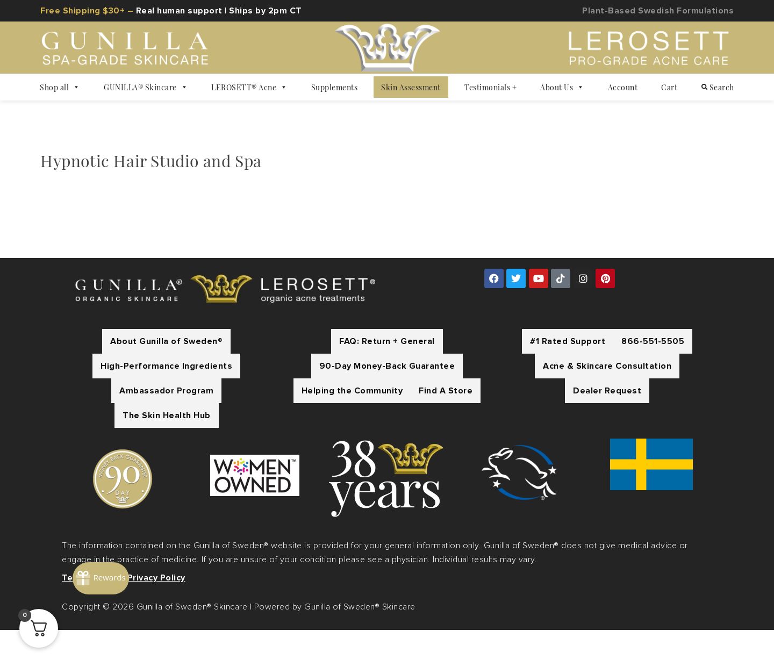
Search (717, 87)
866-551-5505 (652, 378)
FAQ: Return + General (387, 378)
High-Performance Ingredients (166, 403)
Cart (669, 87)
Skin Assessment (411, 87)
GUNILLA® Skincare (146, 87)
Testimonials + (490, 87)
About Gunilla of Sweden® (166, 378)
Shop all (60, 87)
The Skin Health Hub (167, 452)
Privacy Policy (156, 615)
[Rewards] (142, 543)
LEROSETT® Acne (249, 87)
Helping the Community (352, 428)
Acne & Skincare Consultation (607, 403)
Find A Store (445, 428)
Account (623, 87)
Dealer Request (607, 428)
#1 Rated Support (567, 378)
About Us (562, 87)
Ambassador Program (166, 428)
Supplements (334, 87)
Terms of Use (91, 615)
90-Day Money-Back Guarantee (387, 403)
